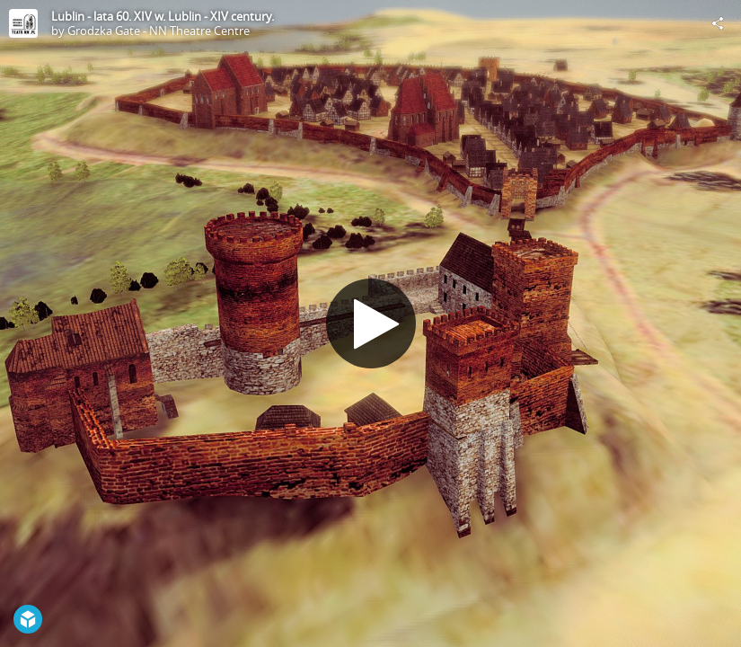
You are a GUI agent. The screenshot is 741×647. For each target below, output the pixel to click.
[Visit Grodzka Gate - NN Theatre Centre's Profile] (23, 23)
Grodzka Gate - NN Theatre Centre (158, 30)
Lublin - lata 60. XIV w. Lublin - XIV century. (162, 16)
